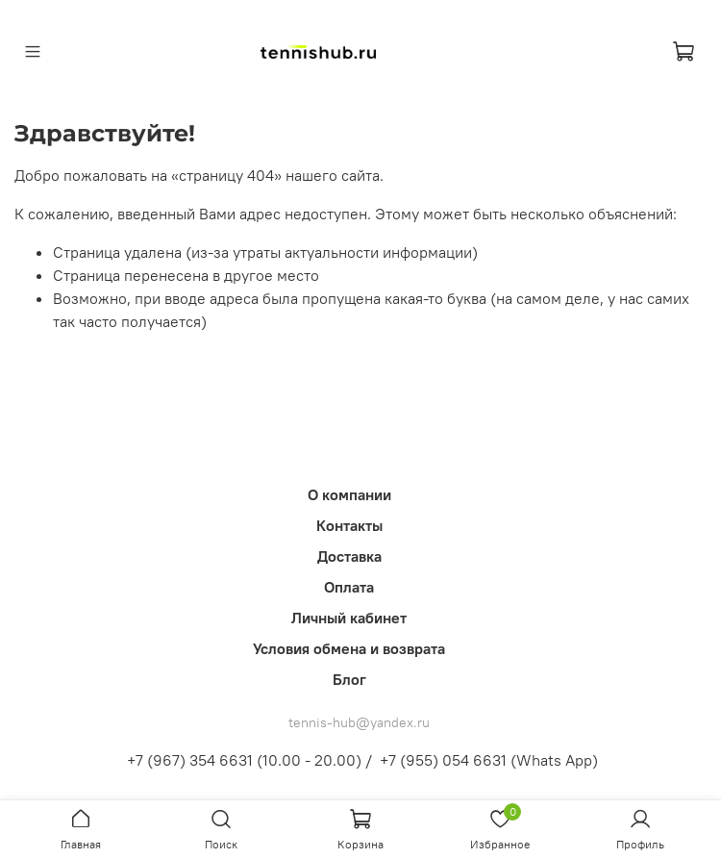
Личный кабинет (349, 617)
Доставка (349, 556)
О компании (349, 494)
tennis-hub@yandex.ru (359, 722)
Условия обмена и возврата (349, 648)
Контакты (349, 525)
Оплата (349, 586)
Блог (349, 679)
